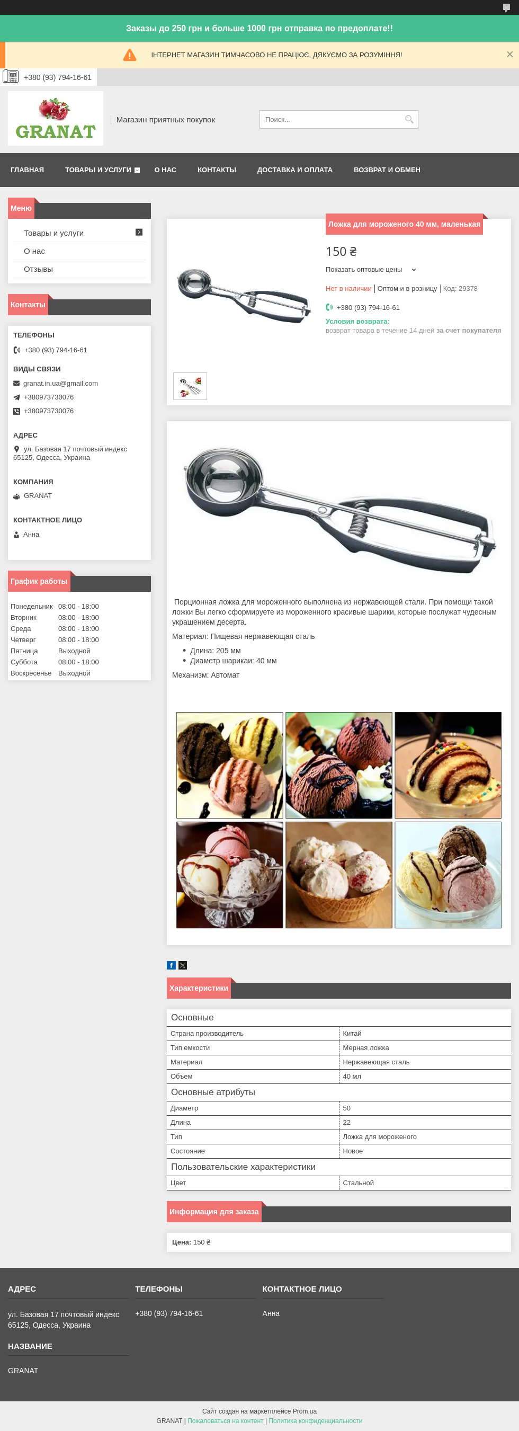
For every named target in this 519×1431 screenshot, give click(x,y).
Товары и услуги (98, 170)
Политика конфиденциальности (315, 1421)
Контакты (217, 170)
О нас (166, 170)
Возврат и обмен (387, 170)
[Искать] (409, 119)
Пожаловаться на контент (225, 1421)
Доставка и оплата (295, 170)
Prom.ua (305, 1411)
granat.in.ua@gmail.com (60, 383)
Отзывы (38, 268)
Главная (27, 170)
